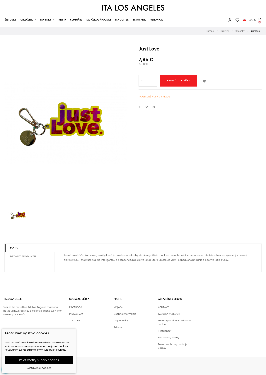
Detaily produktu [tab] (23, 256)
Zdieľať (141, 107)
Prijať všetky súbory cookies (39, 360)
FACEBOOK (75, 307)
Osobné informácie (125, 314)
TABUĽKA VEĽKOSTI (169, 314)
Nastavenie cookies (38, 368)
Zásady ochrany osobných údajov (173, 346)
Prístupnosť (164, 331)
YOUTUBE (74, 321)
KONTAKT (163, 307)
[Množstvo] (147, 80)
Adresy (118, 327)
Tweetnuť (148, 107)
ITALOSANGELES (12, 299)
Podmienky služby (168, 338)
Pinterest (155, 107)
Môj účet (118, 307)
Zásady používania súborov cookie (174, 323)
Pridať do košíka (178, 81)
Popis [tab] (14, 248)
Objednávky (121, 321)
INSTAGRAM (76, 314)
